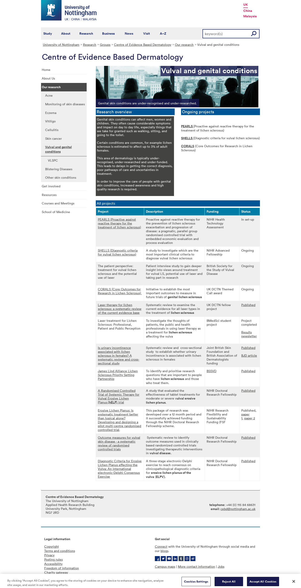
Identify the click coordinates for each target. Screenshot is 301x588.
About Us (48, 78)
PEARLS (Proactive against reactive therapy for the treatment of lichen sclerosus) (119, 223)
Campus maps (165, 566)
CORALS (187, 146)
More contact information (196, 566)
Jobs (221, 566)
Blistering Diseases (58, 169)
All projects (106, 203)
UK (245, 4)
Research (86, 33)
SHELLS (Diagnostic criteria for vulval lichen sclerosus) (118, 252)
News (129, 33)
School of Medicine (56, 212)
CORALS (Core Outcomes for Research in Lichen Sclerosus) (120, 291)
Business (108, 33)
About (65, 33)
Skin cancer (53, 138)
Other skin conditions (60, 177)
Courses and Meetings (58, 203)
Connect (161, 546)
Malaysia (250, 16)
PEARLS (187, 126)
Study (47, 33)
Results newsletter (249, 334)
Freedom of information (61, 568)
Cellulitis (51, 130)
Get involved (51, 186)
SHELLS (187, 138)
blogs (164, 551)
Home (46, 69)
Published (248, 305)
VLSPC (53, 160)
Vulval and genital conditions (58, 149)
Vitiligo (50, 121)
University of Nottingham (61, 44)
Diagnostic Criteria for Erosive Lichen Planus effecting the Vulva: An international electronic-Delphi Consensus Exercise (120, 469)
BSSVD (211, 371)
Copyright (51, 546)
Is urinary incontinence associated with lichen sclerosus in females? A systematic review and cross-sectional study (118, 355)
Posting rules (53, 559)
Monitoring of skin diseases (65, 104)
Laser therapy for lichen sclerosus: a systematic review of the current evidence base (119, 309)
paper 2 (249, 418)
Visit (146, 33)
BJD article (249, 355)
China (247, 10)
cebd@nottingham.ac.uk (238, 509)
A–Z (163, 33)
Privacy (49, 555)
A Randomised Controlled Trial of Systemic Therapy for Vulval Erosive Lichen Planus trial (118, 396)
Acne (49, 95)
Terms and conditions (59, 551)
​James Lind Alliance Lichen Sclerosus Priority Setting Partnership (118, 375)
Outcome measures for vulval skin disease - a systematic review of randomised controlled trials (119, 443)
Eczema (50, 113)
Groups (105, 44)
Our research (184, 44)
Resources (49, 195)
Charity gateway (56, 572)
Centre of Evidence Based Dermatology (142, 44)
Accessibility (53, 564)
